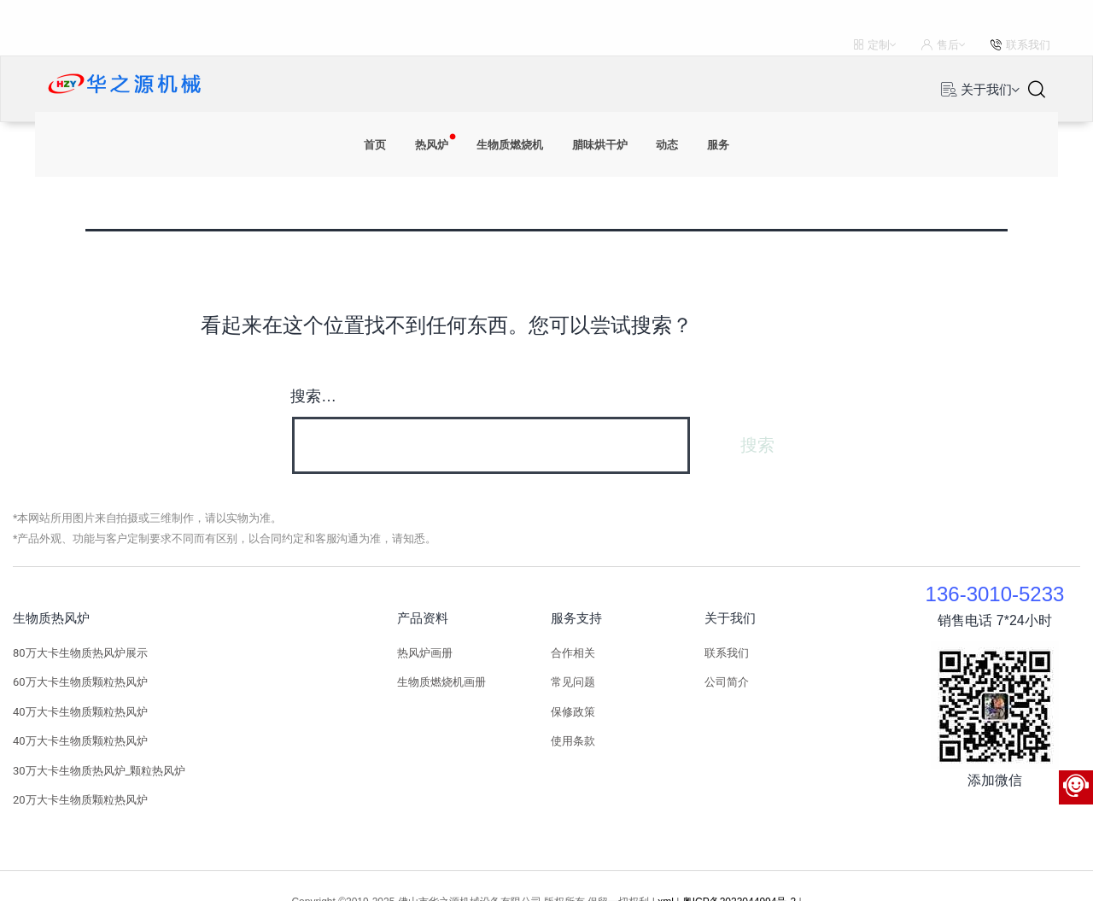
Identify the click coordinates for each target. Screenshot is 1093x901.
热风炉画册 (425, 618)
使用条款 (573, 706)
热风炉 (414, 55)
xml (666, 868)
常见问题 (573, 647)
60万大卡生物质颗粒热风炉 (80, 647)
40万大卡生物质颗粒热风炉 (80, 677)
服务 (743, 55)
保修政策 (573, 677)
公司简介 (726, 647)
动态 (685, 55)
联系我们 (726, 618)
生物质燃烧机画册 (441, 647)
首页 (350, 55)
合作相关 (573, 618)
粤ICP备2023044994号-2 (739, 868)
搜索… (313, 362)
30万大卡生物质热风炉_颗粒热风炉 (99, 736)
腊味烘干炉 (609, 55)
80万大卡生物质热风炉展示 (80, 618)
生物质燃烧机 (505, 55)
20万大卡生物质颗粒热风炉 (80, 765)
